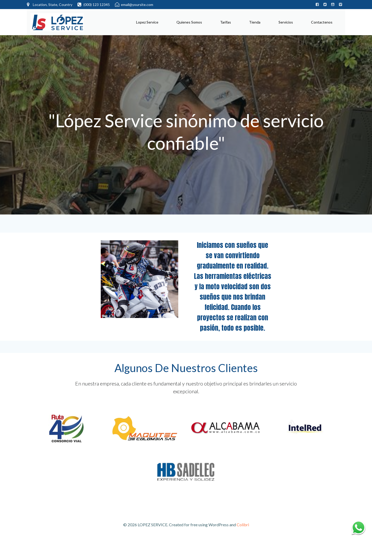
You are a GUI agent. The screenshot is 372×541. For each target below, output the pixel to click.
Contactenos (321, 22)
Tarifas (225, 22)
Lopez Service (147, 22)
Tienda (254, 22)
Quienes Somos (189, 22)
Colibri (243, 525)
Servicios (285, 22)
